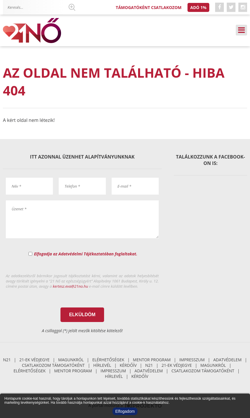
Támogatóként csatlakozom (148, 7)
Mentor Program (152, 359)
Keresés (72, 7)
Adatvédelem (227, 359)
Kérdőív (128, 365)
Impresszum (192, 359)
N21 (7, 359)
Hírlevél (102, 365)
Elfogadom (125, 411)
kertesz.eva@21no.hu (70, 286)
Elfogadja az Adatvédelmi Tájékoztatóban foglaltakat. (85, 254)
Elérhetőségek (108, 359)
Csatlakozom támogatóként (53, 365)
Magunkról (71, 359)
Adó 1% (198, 7)
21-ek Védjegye (34, 359)
